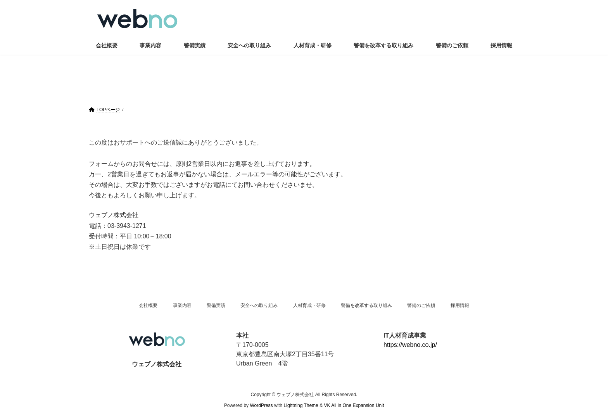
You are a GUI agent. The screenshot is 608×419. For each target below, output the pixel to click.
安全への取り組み (259, 305)
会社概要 (148, 305)
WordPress (261, 405)
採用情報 (460, 305)
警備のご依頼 (421, 305)
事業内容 (182, 305)
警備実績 (216, 305)
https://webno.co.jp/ (410, 344)
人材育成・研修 (309, 305)
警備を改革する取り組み (366, 305)
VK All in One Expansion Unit (354, 405)
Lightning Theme (301, 405)
